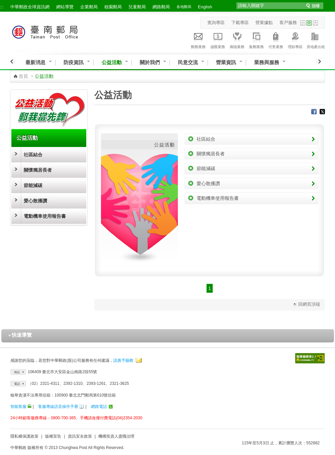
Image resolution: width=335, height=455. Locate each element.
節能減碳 (33, 185)
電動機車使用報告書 (45, 216)
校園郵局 (113, 6)
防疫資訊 (74, 62)
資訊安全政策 (80, 436)
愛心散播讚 (35, 200)
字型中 (309, 22)
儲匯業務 (218, 39)
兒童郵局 (137, 6)
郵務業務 (198, 39)
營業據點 (264, 22)
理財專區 (295, 39)
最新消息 (35, 62)
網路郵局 (161, 6)
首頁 (23, 76)
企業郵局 (89, 6)
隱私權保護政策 (24, 436)
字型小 (302, 22)
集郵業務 (256, 39)
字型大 (315, 22)
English (205, 6)
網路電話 (99, 406)
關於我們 (150, 62)
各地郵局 (184, 7)
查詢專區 (216, 22)
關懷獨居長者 (38, 170)
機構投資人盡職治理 (116, 436)
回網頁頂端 (309, 304)
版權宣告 (53, 436)
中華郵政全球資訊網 (29, 6)
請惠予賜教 (123, 360)
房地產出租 (316, 39)
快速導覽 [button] (20, 335)
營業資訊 (226, 62)
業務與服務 (266, 62)
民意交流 (188, 62)
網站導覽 (65, 6)
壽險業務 (237, 39)
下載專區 (240, 22)
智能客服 (18, 406)
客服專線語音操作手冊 (58, 406)
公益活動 (112, 62)
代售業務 (276, 39)
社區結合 (33, 154)
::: (2, 6)
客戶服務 (288, 22)
